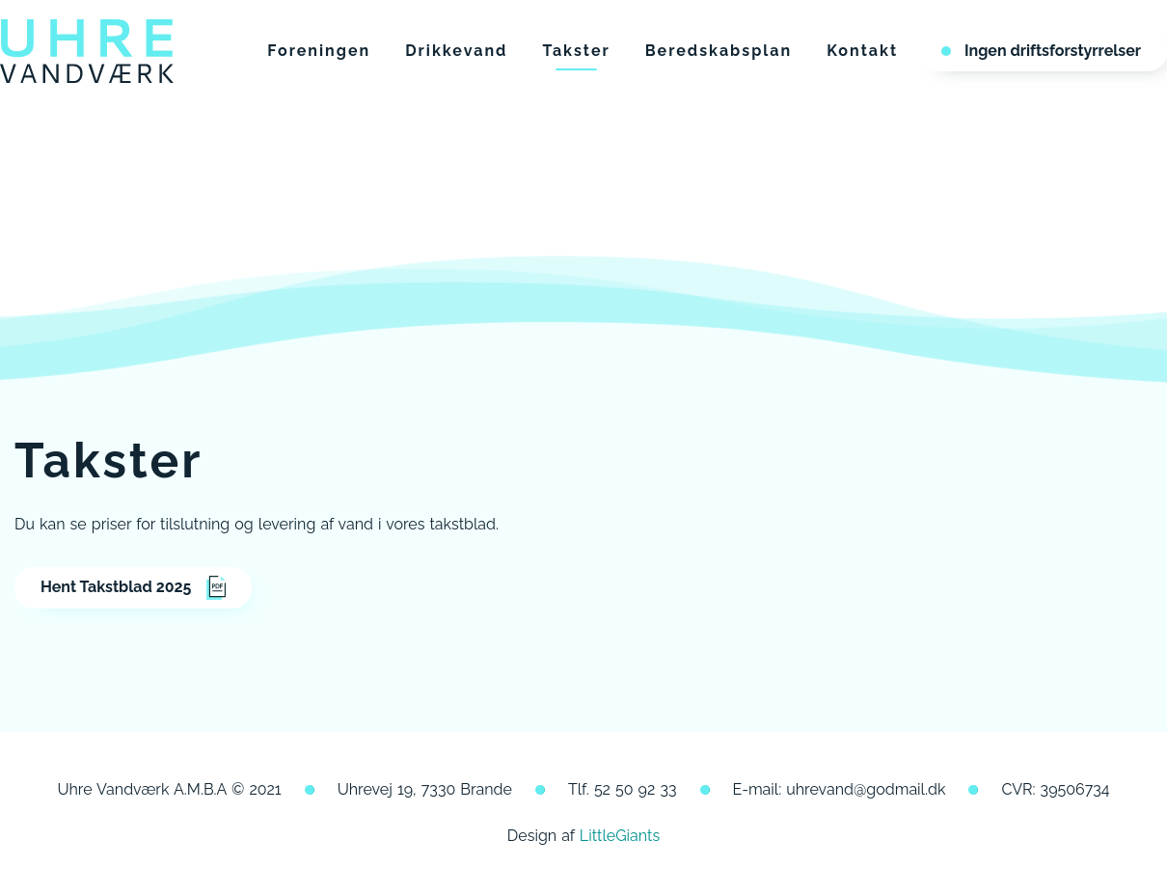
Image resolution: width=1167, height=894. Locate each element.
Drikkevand (456, 50)
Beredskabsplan (719, 50)
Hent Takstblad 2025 (133, 588)
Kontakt (862, 50)
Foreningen (318, 50)
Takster (576, 50)
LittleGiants (620, 835)
